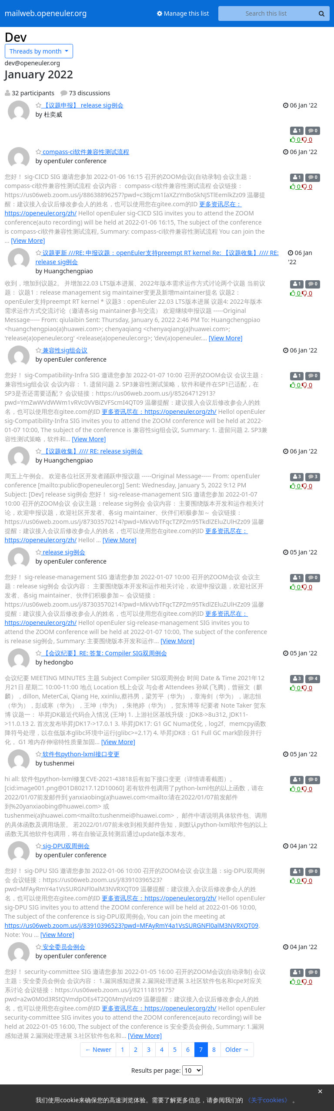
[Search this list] (266, 13)
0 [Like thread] (296, 139)
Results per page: (156, 1070)
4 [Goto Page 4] (162, 1049)
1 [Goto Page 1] (122, 1049)
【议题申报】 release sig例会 (80, 105)
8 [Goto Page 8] (214, 1049)
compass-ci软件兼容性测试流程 (83, 152)
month (36, 51)
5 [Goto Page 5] (175, 1049)
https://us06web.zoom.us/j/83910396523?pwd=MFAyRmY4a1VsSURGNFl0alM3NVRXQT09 (132, 925)
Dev (16, 37)
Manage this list (183, 13)
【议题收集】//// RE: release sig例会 (89, 451)
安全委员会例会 (61, 947)
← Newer (98, 1049)
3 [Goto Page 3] (148, 1049)
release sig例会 (61, 552)
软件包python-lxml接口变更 (78, 754)
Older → (237, 1049)
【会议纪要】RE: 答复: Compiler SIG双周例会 (101, 653)
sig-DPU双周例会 (63, 846)
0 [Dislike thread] (307, 139)
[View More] (28, 240)
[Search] (322, 13)
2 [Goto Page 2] (135, 1049)
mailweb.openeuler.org (46, 13)
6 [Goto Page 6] (188, 1049)
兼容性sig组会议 (62, 350)
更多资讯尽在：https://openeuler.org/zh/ (159, 411)
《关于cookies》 (268, 1100)
